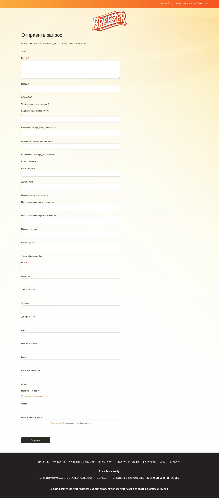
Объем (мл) (26, 97)
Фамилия (25, 276)
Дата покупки (27, 182)
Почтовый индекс (29, 343)
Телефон (25, 303)
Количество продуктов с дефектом (37, 141)
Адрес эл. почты (28, 289)
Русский (165, 3)
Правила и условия (30, 391)
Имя (23, 262)
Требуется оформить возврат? (35, 104)
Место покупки (28, 168)
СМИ (163, 462)
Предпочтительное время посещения (38, 215)
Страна (24, 384)
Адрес (24, 330)
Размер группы (28, 242)
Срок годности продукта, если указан (38, 127)
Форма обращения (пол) (32, 256)
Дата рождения (28, 316)
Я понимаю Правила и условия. (37, 396)
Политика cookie (128, 462)
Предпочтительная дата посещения (37, 202)
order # (24, 403)
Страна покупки (28, 161)
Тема (23, 51)
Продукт (25, 84)
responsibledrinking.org (162, 477)
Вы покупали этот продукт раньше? (37, 154)
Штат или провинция (30, 370)
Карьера (175, 462)
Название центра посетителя (34, 195)
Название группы (29, 229)
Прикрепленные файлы (32, 417)
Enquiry (24, 58)
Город (24, 357)
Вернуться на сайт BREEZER (191, 3)
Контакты (149, 462)
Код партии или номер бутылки (35, 111)
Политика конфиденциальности (91, 462)
